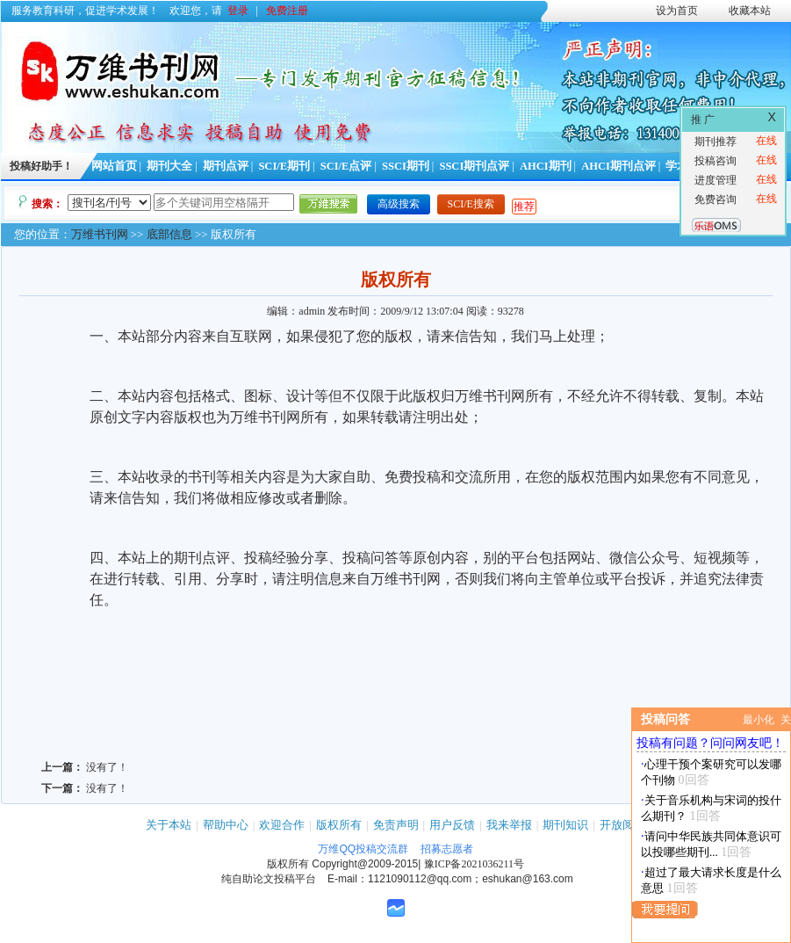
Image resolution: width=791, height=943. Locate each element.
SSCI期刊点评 (474, 166)
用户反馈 (452, 824)
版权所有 (339, 824)
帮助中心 (225, 824)
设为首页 (677, 10)
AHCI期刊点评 (618, 166)
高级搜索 (399, 204)
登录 (237, 10)
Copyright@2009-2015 (365, 864)
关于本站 (168, 824)
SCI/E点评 (346, 166)
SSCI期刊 (405, 166)
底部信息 (169, 234)
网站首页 (114, 166)
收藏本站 (750, 10)
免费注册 (287, 10)
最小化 (758, 720)
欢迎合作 (282, 824)
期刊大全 (169, 166)
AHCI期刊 (546, 166)
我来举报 (509, 824)
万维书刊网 (99, 234)
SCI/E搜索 (471, 204)
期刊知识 (565, 824)
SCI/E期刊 (284, 166)
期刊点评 (225, 166)
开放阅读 (622, 824)
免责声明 (396, 824)
